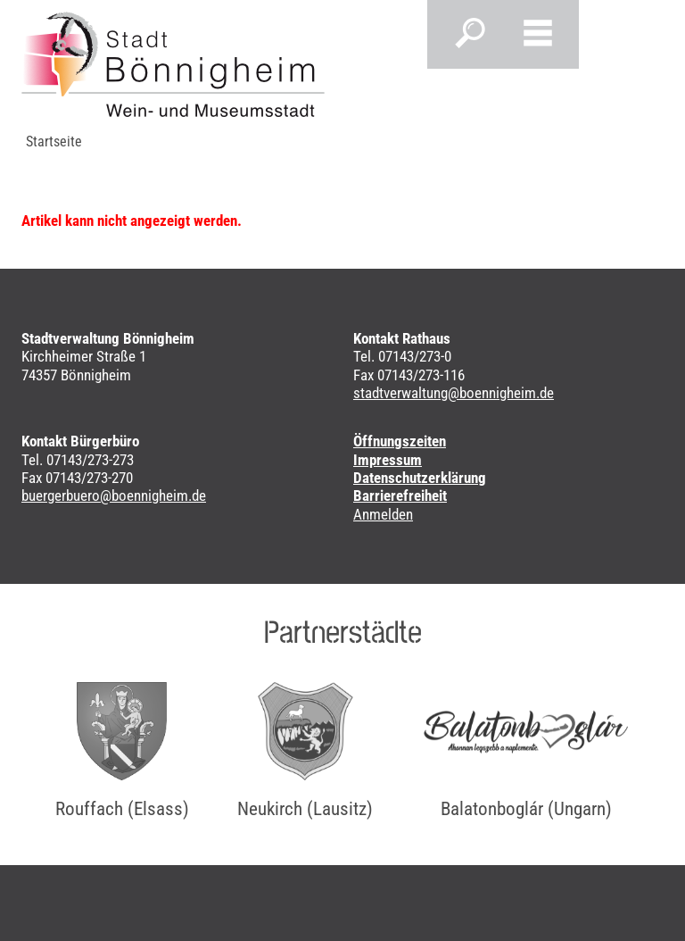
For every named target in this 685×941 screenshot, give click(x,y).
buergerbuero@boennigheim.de (113, 495)
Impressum (387, 460)
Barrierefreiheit (400, 495)
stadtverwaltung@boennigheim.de (453, 393)
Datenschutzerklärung (419, 478)
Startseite (54, 141)
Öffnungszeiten (399, 441)
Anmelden (383, 514)
